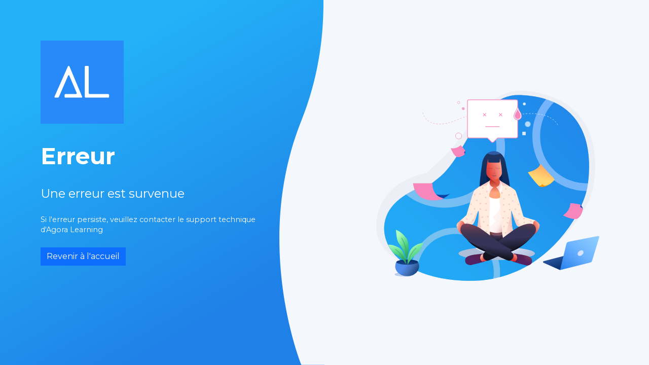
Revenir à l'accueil (83, 256)
